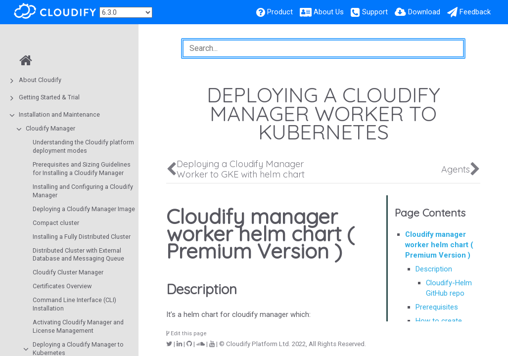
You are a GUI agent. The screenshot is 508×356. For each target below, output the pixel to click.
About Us (329, 11)
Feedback (475, 11)
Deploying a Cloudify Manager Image (84, 209)
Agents (455, 169)
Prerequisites (437, 307)
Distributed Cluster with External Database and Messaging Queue (78, 255)
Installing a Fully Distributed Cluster (82, 236)
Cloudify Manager (50, 128)
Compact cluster (56, 222)
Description (434, 269)
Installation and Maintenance (59, 114)
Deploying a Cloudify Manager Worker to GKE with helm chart (241, 169)
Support (375, 11)
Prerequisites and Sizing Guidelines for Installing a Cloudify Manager (82, 169)
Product (280, 11)
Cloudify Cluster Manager (68, 272)
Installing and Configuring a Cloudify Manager (83, 191)
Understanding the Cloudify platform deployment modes (83, 146)
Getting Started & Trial (49, 97)
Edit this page (186, 333)
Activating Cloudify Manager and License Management (78, 326)
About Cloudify (40, 80)
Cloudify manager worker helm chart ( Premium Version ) (439, 245)
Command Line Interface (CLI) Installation (74, 304)
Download (424, 11)
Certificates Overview (62, 286)
